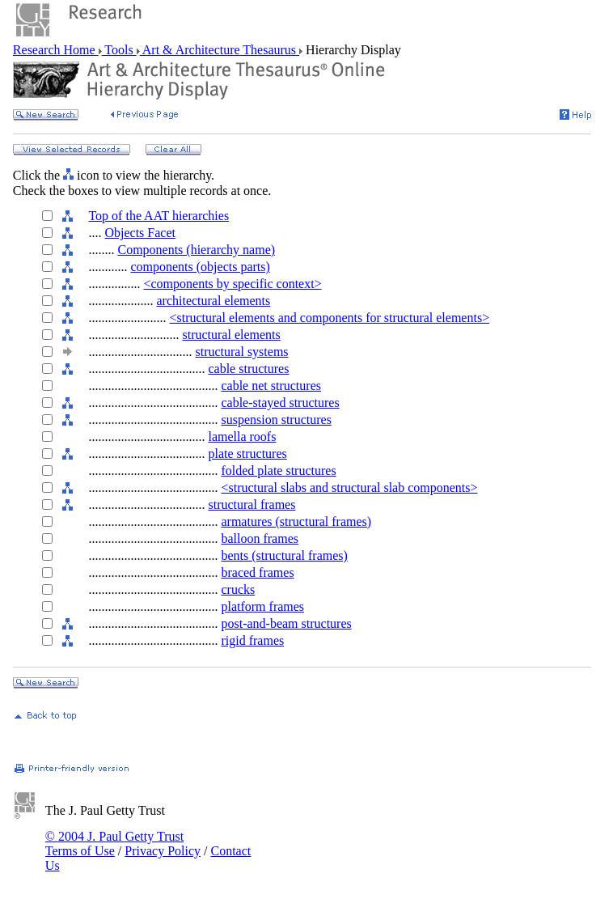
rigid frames (252, 640)
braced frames (257, 572)
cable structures (248, 368)
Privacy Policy (163, 851)
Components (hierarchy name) (196, 249)
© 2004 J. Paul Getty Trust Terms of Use (114, 843)
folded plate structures (278, 470)
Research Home (56, 50)
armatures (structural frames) (296, 521)
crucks (238, 589)
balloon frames (259, 538)
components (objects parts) (199, 266)
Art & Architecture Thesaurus (219, 50)
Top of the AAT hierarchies (158, 216)
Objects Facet (139, 233)
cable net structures (271, 385)
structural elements (231, 334)
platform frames (262, 606)
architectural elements (213, 300)
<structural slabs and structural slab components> (349, 487)
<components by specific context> (232, 283)
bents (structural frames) (284, 555)
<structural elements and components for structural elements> (329, 317)
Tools (119, 50)
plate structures (247, 453)
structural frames (251, 504)
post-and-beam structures (286, 623)
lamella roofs (242, 436)
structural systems (241, 351)
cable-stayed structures (280, 402)
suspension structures (276, 419)
